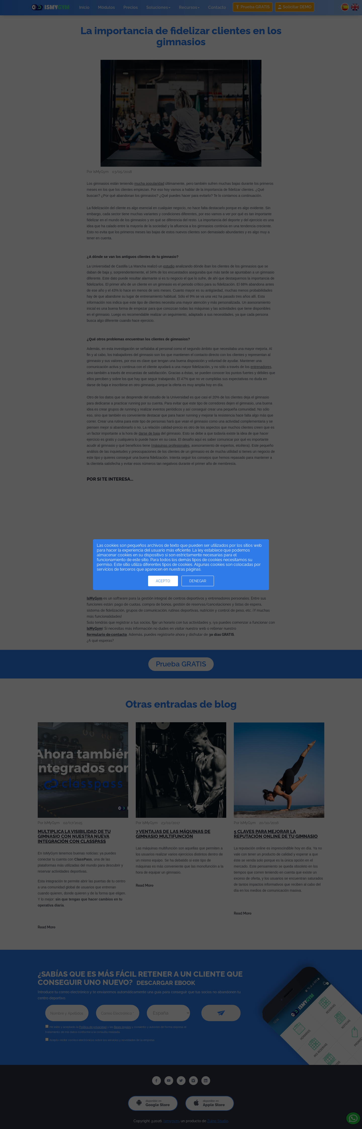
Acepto (163, 581)
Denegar (197, 581)
